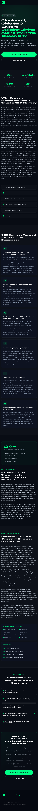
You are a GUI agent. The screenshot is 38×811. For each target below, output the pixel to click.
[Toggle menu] (34, 2)
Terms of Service (15, 802)
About (15, 799)
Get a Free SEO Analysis (19, 54)
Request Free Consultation (19, 772)
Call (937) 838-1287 (19, 60)
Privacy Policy (6, 802)
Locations (20, 799)
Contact (27, 799)
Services (9, 799)
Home (2, 11)
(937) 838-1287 (19, 778)
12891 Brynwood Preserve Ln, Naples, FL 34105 (14, 804)
